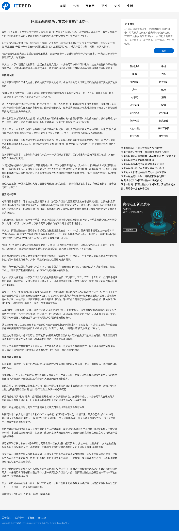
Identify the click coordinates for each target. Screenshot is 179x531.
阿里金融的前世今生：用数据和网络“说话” (143, 176)
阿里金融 (45, 494)
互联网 (90, 6)
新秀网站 (134, 120)
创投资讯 (163, 82)
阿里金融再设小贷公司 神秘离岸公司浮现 (142, 164)
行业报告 (134, 136)
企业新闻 (134, 105)
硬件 (104, 6)
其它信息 (163, 136)
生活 (130, 6)
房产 (134, 89)
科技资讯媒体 (6, 6)
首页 (63, 6)
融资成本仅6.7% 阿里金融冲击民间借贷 (141, 180)
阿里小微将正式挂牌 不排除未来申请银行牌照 (145, 152)
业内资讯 (134, 82)
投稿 (163, 50)
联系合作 (19, 517)
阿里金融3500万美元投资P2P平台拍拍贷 (142, 148)
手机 (163, 66)
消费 (163, 97)
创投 (117, 6)
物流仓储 (163, 120)
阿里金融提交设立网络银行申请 (137, 160)
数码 (163, 89)
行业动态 (134, 113)
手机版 (31, 517)
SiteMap (42, 517)
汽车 (163, 74)
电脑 (134, 74)
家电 (163, 105)
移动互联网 (164, 128)
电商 (76, 6)
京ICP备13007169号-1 (59, 523)
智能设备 (134, 66)
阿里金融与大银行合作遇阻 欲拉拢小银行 (142, 168)
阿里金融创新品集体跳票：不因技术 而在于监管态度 (148, 156)
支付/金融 (135, 128)
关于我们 (6, 517)
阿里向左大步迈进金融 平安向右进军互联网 (144, 172)
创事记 (134, 97)
